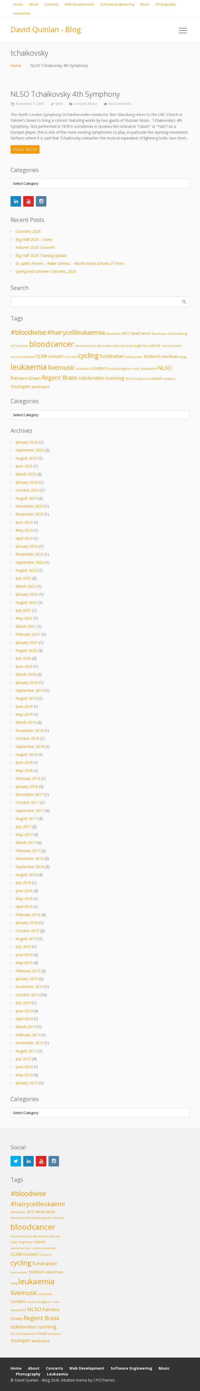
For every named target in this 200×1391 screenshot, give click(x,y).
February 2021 (28, 634)
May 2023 (24, 530)
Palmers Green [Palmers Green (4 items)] (26, 378)
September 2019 (30, 690)
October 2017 (27, 802)
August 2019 (26, 698)
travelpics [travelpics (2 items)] (168, 379)
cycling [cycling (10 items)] (88, 355)
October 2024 (27, 490)
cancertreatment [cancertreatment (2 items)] (23, 357)
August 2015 (26, 938)
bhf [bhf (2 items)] (13, 346)
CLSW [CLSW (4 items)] (41, 356)
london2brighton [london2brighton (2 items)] (119, 369)
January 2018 (27, 786)
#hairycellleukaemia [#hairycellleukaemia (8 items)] (76, 332)
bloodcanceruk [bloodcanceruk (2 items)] (85, 346)
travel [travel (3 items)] (156, 378)
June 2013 (24, 1066)
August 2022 (26, 570)
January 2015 (27, 978)
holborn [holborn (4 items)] (152, 356)
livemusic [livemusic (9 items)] (61, 367)
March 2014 (26, 1026)
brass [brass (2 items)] (129, 346)
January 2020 (27, 682)
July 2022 (23, 578)
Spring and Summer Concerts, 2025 (46, 271)
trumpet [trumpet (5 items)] (21, 386)
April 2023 (24, 538)
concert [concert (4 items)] (56, 356)
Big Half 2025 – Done (34, 239)
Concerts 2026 (28, 231)
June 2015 (24, 954)
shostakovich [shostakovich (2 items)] (142, 379)
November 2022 (29, 554)
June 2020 (24, 666)
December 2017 (29, 794)
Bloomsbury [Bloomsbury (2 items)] (105, 346)
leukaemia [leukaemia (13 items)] (29, 367)
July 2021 (23, 610)
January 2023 (27, 546)
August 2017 (26, 818)
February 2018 (28, 778)
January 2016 (27, 922)
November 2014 (29, 986)
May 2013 (24, 1074)
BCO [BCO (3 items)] (126, 333)
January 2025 (27, 482)
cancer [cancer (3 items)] (154, 345)
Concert (80, 103)
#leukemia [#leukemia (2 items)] (113, 333)
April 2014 (24, 1018)
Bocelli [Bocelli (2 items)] (120, 346)
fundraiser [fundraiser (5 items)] (112, 356)
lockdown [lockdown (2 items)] (83, 369)
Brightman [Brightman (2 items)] (141, 346)
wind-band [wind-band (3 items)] (40, 386)
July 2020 (23, 658)
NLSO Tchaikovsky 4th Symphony (65, 94)
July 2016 (23, 882)
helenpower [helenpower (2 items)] (134, 357)
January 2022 (27, 594)
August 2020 (26, 650)
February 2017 (28, 850)
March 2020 (26, 674)
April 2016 (24, 906)
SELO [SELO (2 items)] (128, 379)
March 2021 (26, 626)
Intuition (68, 1380)
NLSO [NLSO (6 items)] (165, 367)
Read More (25, 149)
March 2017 (26, 842)
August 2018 (26, 754)
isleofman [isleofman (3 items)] (169, 356)
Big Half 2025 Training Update (41, 255)
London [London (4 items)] (98, 368)
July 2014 (23, 1002)
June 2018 (24, 762)
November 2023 (29, 514)
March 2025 (26, 473)
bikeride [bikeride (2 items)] (22, 346)
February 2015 (28, 970)
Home (16, 65)
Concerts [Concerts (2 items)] (71, 357)
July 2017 (23, 826)
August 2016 (26, 874)
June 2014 (24, 1010)
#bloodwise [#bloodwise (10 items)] (28, 332)
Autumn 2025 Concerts (35, 247)
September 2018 (30, 746)
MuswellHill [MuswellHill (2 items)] (149, 369)
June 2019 (24, 706)
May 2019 (24, 714)
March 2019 (26, 722)
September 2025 (30, 450)
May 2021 (24, 618)
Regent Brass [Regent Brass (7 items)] (59, 377)
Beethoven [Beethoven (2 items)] (159, 333)
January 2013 (27, 1082)
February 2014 (28, 1034)
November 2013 (29, 1042)
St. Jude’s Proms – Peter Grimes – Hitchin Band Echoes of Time (70, 263)
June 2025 (24, 466)
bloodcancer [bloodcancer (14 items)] (51, 344)
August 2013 (26, 1050)
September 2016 (30, 866)
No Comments (120, 103)
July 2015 (23, 946)
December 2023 (29, 506)
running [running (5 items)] (114, 377)
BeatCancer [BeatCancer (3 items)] (141, 333)
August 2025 (26, 458)
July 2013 (23, 1058)
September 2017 (30, 810)
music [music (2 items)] (136, 369)
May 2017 (24, 834)
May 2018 (24, 770)
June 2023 (24, 522)
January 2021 (27, 642)
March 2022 (26, 586)
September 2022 (30, 562)
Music (92, 103)
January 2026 (27, 442)
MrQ (59, 103)
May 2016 (24, 898)
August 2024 (26, 498)
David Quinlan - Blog (46, 29)
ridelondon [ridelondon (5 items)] (91, 377)
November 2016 (29, 858)
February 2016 (28, 914)
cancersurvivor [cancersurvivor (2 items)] (172, 346)
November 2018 (29, 730)
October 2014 (27, 994)
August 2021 (26, 602)
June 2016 (24, 890)
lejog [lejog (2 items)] (182, 357)
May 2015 (24, 962)
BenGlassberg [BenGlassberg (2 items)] (177, 333)
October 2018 (27, 738)
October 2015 (27, 930)
